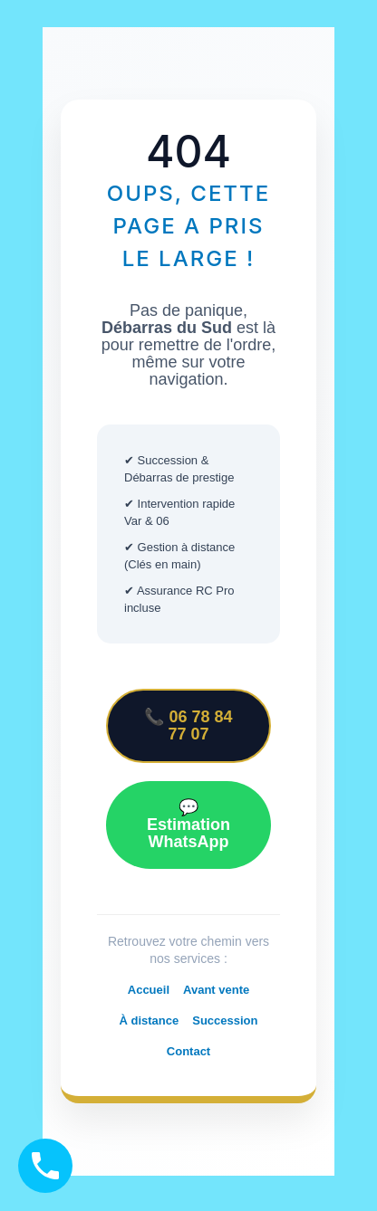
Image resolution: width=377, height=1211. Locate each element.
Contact (188, 1051)
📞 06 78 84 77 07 (188, 725)
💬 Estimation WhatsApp (188, 824)
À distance (149, 1020)
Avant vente (216, 989)
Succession (224, 1020)
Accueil (148, 989)
